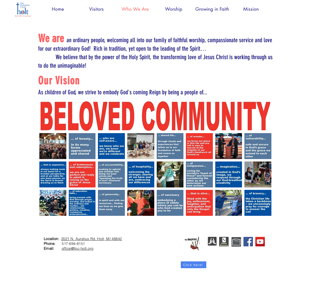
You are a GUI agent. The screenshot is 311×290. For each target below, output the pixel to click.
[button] (52, 146)
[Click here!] (193, 264)
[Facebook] (248, 241)
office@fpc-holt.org (78, 248)
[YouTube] (260, 241)
